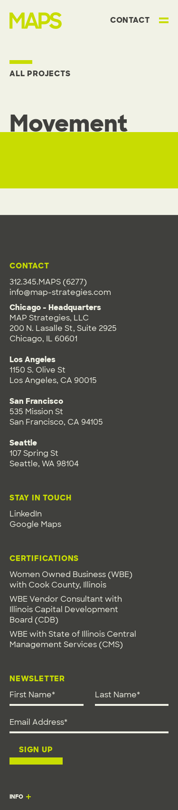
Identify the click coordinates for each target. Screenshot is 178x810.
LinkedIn (25, 514)
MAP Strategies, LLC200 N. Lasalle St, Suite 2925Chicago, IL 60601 (63, 328)
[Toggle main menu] (164, 20)
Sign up (36, 750)
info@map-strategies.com (60, 292)
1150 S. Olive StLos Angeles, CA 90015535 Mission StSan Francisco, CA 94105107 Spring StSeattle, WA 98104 (56, 412)
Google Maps (35, 524)
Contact (130, 20)
